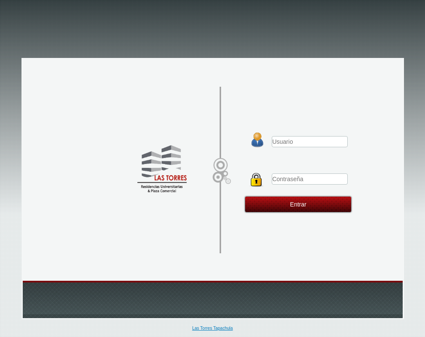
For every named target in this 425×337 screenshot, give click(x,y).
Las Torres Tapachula (212, 328)
